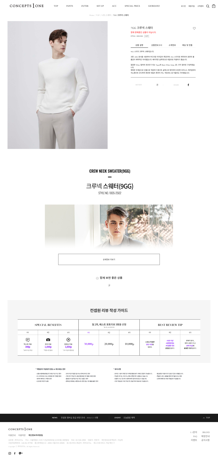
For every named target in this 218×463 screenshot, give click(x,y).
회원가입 (192, 6)
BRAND (206, 432)
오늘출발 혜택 (129, 418)
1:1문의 (193, 432)
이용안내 (12, 435)
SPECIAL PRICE (132, 6)
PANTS (69, 6)
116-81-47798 (27, 442)
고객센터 (200, 6)
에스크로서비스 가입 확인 (103, 442)
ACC (114, 6)
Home (91, 15)
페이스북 (188, 85)
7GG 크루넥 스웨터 (121, 15)
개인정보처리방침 (35, 435)
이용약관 (22, 435)
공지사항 (205, 440)
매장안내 (205, 436)
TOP (56, 6)
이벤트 (194, 440)
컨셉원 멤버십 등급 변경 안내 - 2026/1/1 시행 (79, 418)
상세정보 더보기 (109, 259)
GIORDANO (154, 6)
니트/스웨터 (106, 15)
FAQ (195, 436)
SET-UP (100, 6)
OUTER (84, 6)
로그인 (183, 6)
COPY (146, 36)
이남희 (120, 440)
